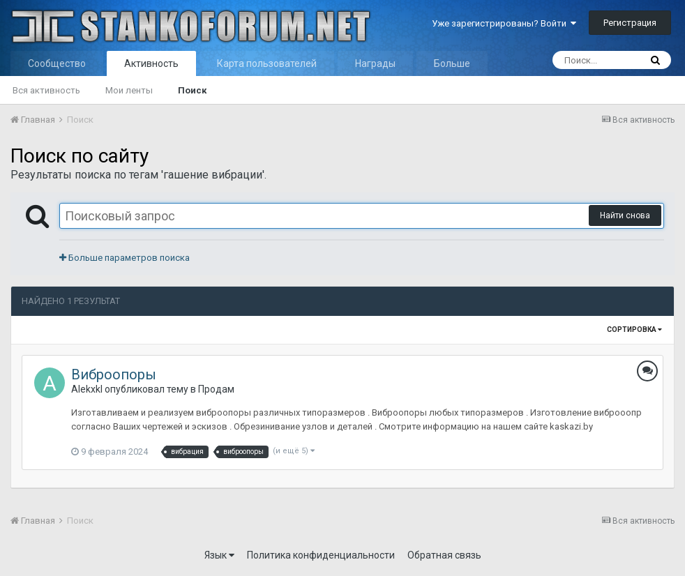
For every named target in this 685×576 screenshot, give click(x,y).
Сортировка (634, 329)
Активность (151, 63)
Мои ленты (129, 90)
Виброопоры (113, 374)
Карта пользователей (267, 63)
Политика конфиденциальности (321, 555)
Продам (216, 389)
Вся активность (46, 90)
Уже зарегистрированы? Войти (504, 23)
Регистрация (629, 22)
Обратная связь (444, 555)
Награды (375, 63)
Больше (452, 63)
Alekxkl (87, 389)
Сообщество (57, 63)
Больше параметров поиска (124, 257)
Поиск (192, 90)
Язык (219, 555)
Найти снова (625, 215)
